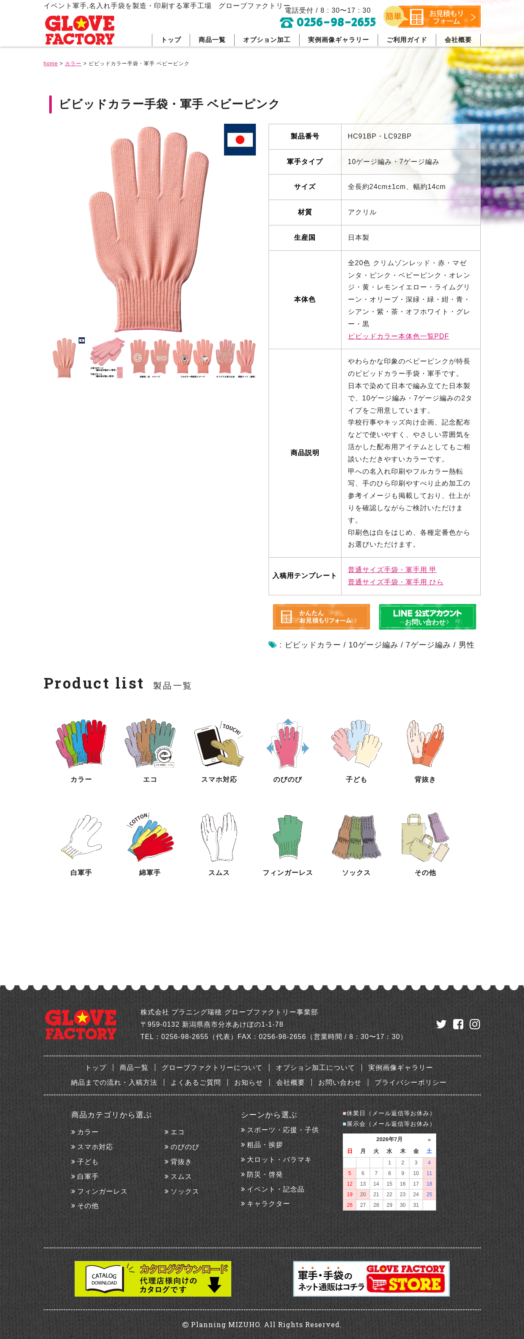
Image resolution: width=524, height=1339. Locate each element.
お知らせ (248, 1082)
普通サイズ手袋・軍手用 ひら (396, 582)
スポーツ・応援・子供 (283, 1129)
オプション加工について (315, 1067)
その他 (88, 1205)
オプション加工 (267, 39)
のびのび (185, 1146)
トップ (171, 39)
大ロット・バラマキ (279, 1159)
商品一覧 (212, 39)
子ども (88, 1161)
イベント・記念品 (276, 1189)
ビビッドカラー (313, 645)
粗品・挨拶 (265, 1144)
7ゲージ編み (428, 645)
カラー (88, 1132)
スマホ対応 (95, 1146)
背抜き (181, 1161)
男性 (467, 645)
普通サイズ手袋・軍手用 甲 (392, 569)
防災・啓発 (265, 1174)
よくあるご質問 (196, 1082)
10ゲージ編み (373, 645)
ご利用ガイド (407, 39)
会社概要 (458, 39)
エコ (178, 1132)
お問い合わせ (339, 1082)
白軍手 (88, 1176)
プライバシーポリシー (411, 1082)
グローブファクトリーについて (212, 1067)
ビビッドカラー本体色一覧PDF (398, 336)
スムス (181, 1176)
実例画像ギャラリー (338, 39)
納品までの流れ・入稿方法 (114, 1082)
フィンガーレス (102, 1191)
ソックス (185, 1191)
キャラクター (268, 1203)
